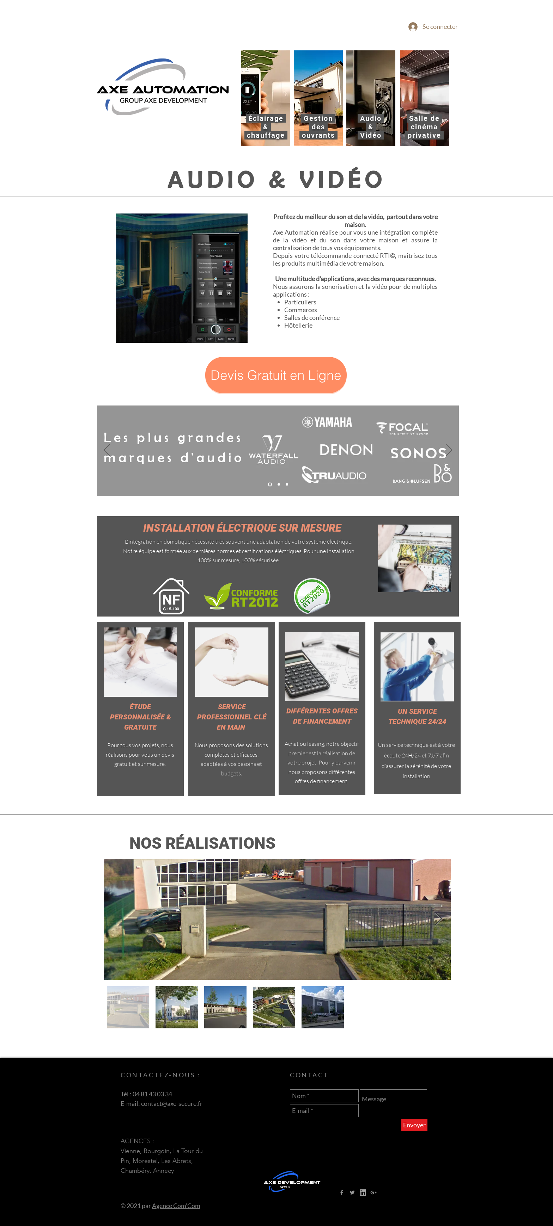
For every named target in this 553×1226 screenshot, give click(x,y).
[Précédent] (107, 450)
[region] (265, 98)
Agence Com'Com (176, 1205)
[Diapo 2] (270, 485)
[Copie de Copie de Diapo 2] (287, 484)
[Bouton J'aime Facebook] (407, 1192)
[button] (276, 375)
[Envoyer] (414, 1125)
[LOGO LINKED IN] (363, 1192)
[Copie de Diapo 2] (279, 484)
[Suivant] (449, 450)
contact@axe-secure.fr (171, 1103)
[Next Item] (439, 919)
